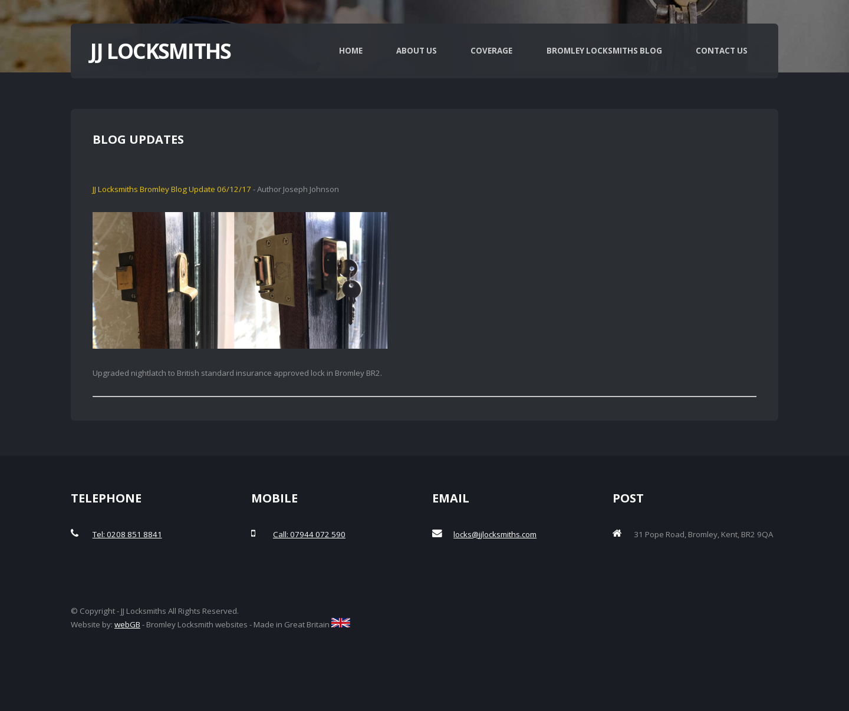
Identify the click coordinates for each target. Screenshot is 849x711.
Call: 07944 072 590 (309, 534)
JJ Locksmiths (160, 51)
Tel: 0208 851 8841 (127, 534)
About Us (416, 50)
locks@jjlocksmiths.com (495, 534)
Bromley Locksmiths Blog (604, 50)
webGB (127, 624)
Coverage (491, 50)
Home (351, 50)
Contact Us (722, 50)
